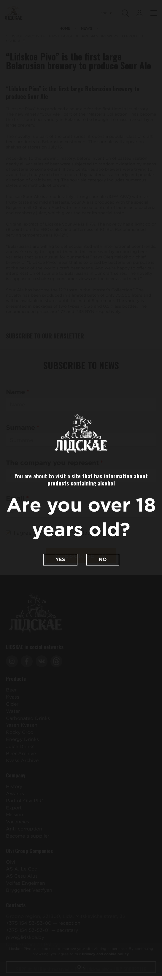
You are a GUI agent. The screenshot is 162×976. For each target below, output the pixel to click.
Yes (60, 559)
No (103, 559)
